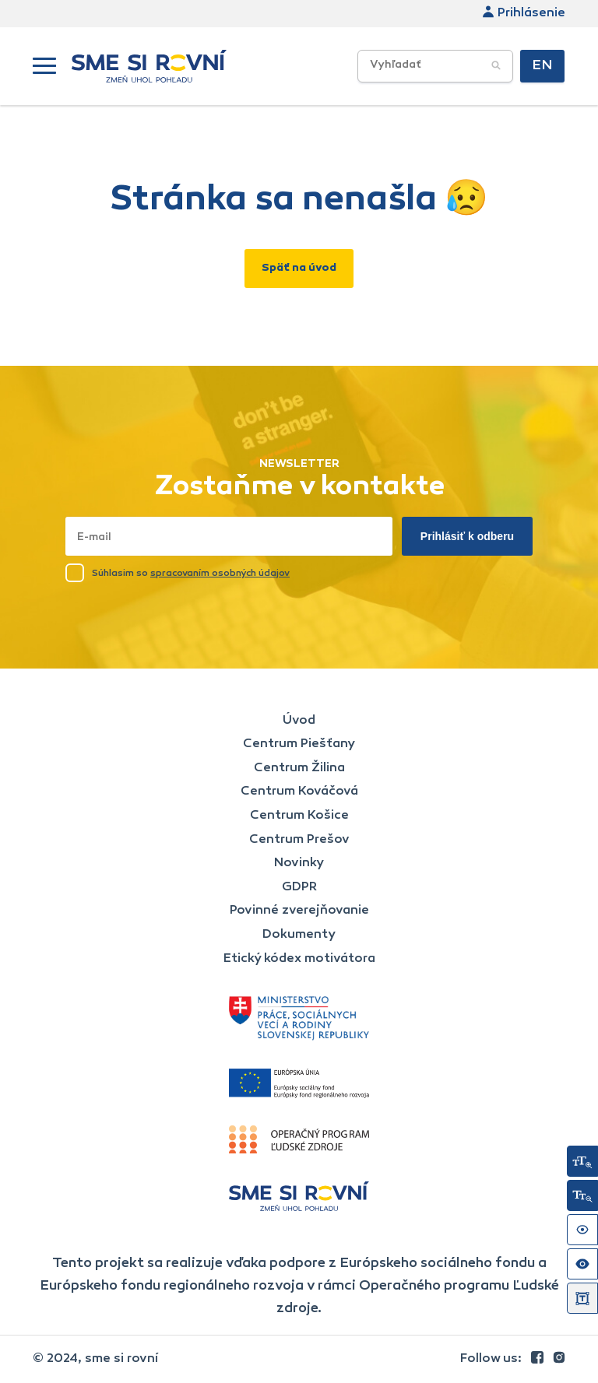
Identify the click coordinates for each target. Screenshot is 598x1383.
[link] (539, 1359)
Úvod (299, 720)
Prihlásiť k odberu (467, 536)
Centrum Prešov (299, 840)
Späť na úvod (299, 268)
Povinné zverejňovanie (299, 910)
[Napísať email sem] (228, 536)
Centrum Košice (299, 815)
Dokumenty (299, 934)
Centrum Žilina (299, 768)
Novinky (299, 863)
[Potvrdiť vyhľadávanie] (496, 66)
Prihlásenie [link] (523, 13)
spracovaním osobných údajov (220, 573)
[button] (44, 66)
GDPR (299, 887)
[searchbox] (461, 65)
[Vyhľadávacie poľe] (435, 66)
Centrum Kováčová (299, 791)
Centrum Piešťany (299, 744)
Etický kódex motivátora (299, 959)
